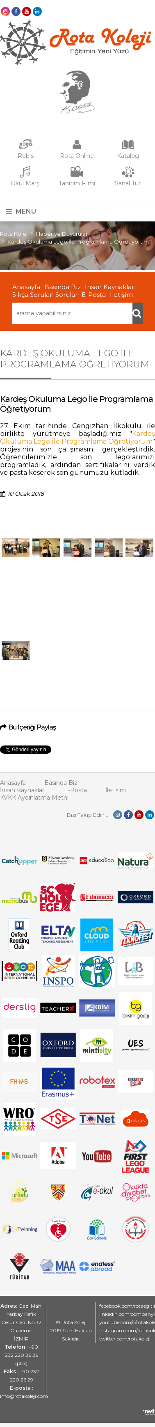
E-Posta (94, 295)
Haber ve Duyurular (62, 233)
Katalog (128, 156)
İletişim (121, 295)
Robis (26, 156)
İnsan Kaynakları (110, 287)
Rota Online (77, 156)
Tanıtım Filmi (77, 183)
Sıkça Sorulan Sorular (45, 295)
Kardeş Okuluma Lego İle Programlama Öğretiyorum (78, 241)
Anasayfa (26, 287)
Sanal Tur (128, 183)
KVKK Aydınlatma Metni (34, 797)
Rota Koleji (14, 233)
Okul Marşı (26, 183)
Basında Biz (62, 287)
